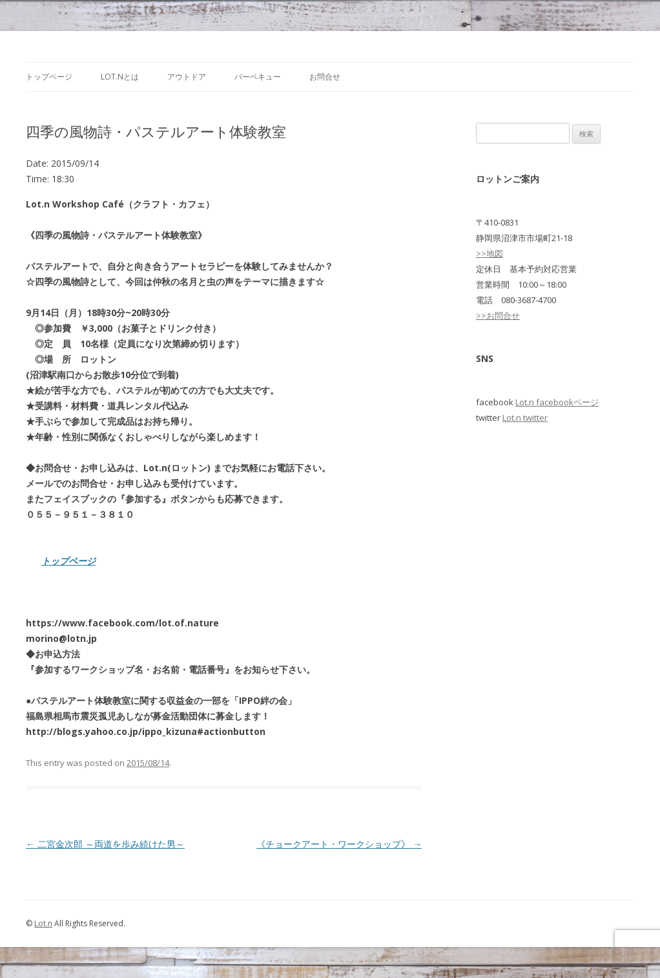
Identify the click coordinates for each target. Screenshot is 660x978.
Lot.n (43, 923)
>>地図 (489, 253)
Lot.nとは (120, 76)
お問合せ (324, 76)
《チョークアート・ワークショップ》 (339, 844)
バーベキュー (257, 76)
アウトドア (186, 76)
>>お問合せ (498, 315)
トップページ (49, 76)
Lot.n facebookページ (557, 402)
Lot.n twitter (525, 417)
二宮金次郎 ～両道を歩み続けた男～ (105, 844)
